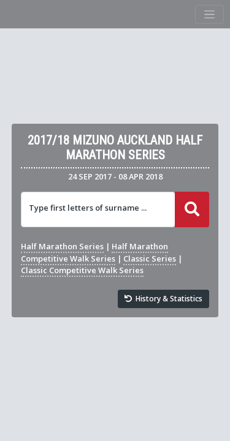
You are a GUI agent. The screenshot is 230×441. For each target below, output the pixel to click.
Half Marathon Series (62, 246)
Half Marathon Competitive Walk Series (94, 252)
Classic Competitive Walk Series (82, 270)
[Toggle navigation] (209, 14)
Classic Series (149, 258)
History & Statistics (164, 298)
